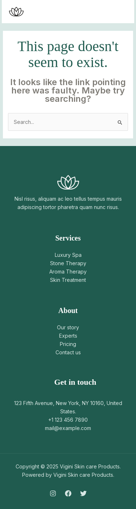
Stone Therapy (68, 263)
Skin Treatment (68, 280)
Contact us (68, 352)
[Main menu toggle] (119, 11)
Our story (68, 327)
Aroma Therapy (68, 271)
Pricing (68, 344)
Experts (68, 336)
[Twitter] (83, 493)
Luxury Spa (68, 255)
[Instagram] (53, 493)
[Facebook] (68, 493)
